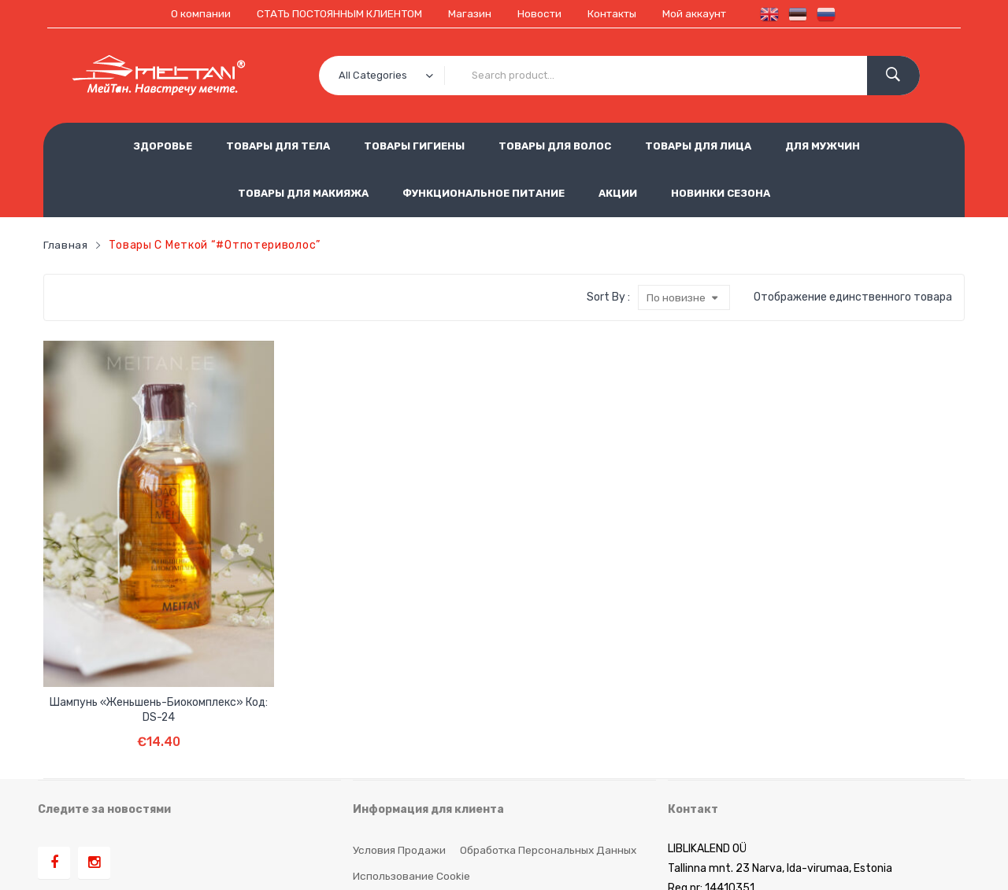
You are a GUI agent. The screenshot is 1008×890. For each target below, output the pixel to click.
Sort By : (607, 296)
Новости (539, 13)
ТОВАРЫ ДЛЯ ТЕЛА (278, 146)
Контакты (614, 13)
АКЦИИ (617, 193)
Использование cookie (412, 748)
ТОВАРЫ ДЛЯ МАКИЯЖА (303, 193)
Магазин (469, 13)
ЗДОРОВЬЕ (162, 146)
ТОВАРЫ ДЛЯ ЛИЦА (698, 146)
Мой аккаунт (700, 13)
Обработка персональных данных (550, 722)
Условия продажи (399, 722)
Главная (65, 244)
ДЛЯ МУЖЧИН (822, 146)
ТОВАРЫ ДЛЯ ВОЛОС (554, 146)
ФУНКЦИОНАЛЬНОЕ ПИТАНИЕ (483, 193)
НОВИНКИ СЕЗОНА (720, 193)
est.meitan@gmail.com (727, 800)
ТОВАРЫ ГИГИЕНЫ (414, 146)
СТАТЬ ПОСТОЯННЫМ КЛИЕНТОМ (335, 13)
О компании (194, 13)
